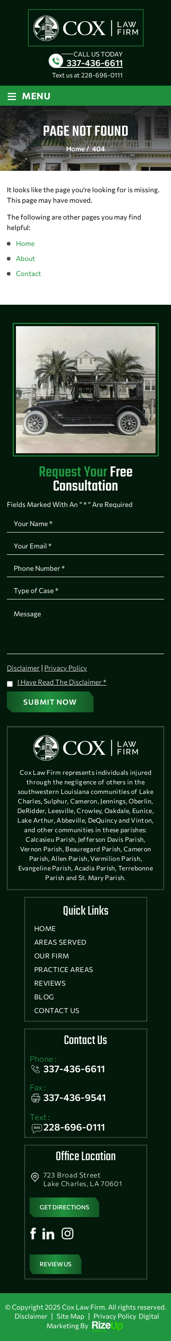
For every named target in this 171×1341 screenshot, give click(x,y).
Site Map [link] (70, 1316)
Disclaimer (23, 668)
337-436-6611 (95, 62)
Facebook (33, 1233)
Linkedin (48, 1233)
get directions (64, 1207)
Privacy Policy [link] (114, 1316)
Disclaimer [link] (31, 1316)
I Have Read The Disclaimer (61, 682)
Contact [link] (28, 273)
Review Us (56, 1264)
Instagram (67, 1233)
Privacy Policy (65, 668)
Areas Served (60, 942)
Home (45, 928)
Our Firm (51, 955)
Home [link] (25, 243)
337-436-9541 (74, 1097)
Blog (44, 996)
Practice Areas (63, 969)
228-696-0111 (102, 75)
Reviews (50, 983)
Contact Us (57, 1010)
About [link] (25, 258)
